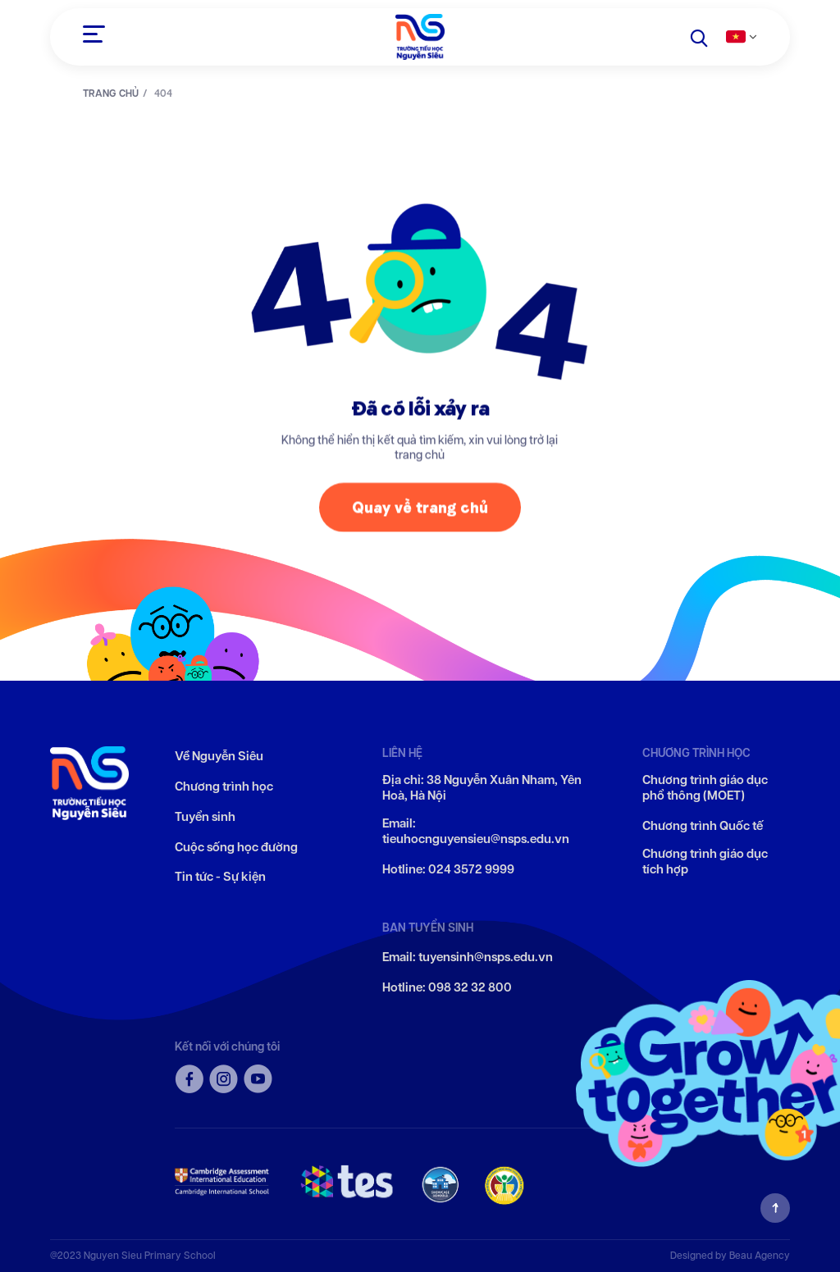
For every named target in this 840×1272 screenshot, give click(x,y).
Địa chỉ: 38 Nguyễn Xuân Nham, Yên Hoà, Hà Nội (482, 789)
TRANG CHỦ (111, 93)
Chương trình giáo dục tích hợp (705, 862)
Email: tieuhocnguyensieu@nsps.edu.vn (475, 832)
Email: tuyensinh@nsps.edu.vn (467, 957)
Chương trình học (224, 787)
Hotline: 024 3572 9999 (448, 870)
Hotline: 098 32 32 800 (447, 988)
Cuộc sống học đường (236, 847)
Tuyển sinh (205, 817)
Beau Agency (759, 1255)
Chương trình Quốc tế (702, 826)
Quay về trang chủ (420, 511)
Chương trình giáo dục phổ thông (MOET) (705, 789)
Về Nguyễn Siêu (219, 756)
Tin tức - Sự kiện (220, 877)
